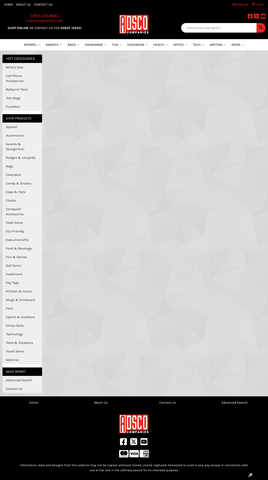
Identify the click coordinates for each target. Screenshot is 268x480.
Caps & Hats (15, 192)
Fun (117, 44)
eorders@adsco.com (45, 21)
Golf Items (13, 266)
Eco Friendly (15, 231)
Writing (218, 44)
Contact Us (43, 4)
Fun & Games (16, 257)
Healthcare (14, 274)
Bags (73, 44)
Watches (12, 360)
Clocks (11, 200)
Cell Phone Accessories (15, 78)
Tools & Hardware (19, 343)
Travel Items (15, 351)
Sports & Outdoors (20, 317)
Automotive (15, 135)
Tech (198, 44)
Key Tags (12, 283)
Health (160, 44)
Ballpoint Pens (17, 89)
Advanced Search (19, 380)
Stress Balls (15, 326)
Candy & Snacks (18, 183)
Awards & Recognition (15, 146)
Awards (54, 44)
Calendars (13, 175)
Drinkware (96, 44)
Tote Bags (13, 98)
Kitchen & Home (19, 291)
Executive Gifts (17, 240)
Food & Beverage (19, 248)
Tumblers (13, 107)
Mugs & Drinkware (20, 300)
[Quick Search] (219, 28)
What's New (14, 67)
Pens (9, 308)
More (238, 44)
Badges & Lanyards (20, 158)
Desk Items (14, 223)
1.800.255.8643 (45, 15)
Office (180, 44)
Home (8, 4)
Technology (14, 334)
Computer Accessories (15, 211)
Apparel (32, 44)
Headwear (137, 44)
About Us (23, 4)
